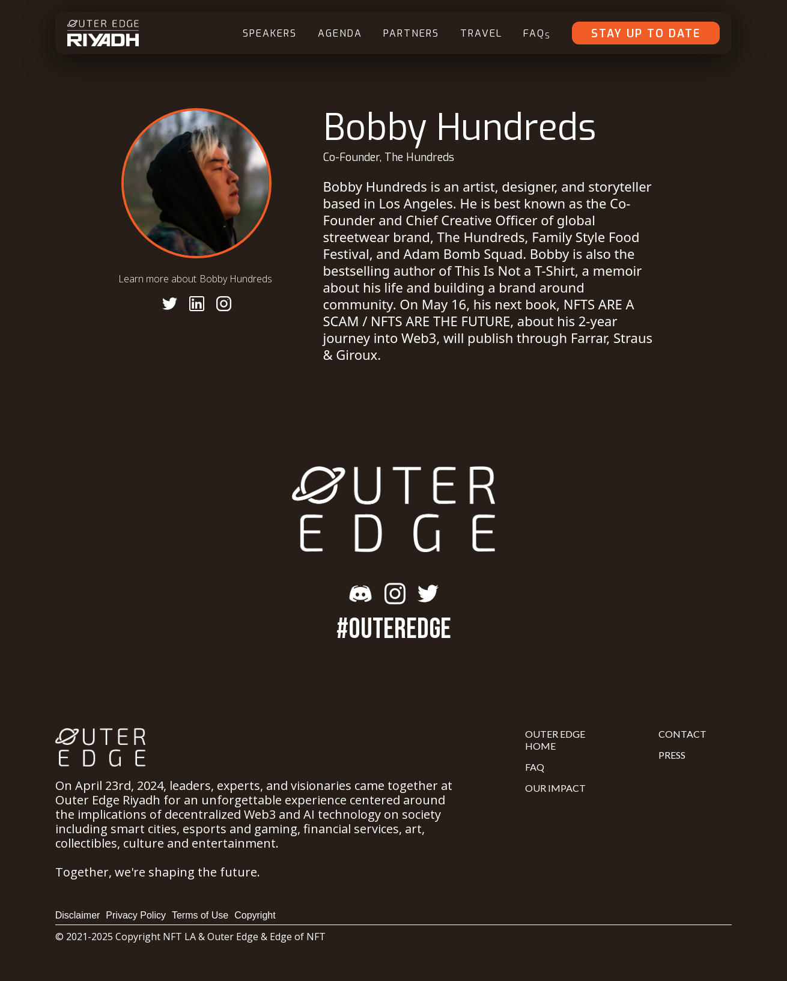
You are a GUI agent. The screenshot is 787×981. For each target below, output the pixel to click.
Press (671, 755)
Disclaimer (77, 915)
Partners (411, 33)
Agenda (340, 33)
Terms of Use (200, 915)
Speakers (270, 33)
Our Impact (555, 788)
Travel (481, 33)
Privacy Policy (136, 915)
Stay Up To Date (645, 33)
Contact (682, 734)
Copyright (254, 915)
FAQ (537, 34)
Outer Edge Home (555, 740)
